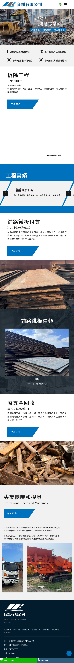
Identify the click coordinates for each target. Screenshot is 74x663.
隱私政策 (7, 632)
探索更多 (18, 513)
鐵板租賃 (25, 629)
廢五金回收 (36, 629)
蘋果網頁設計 (8, 622)
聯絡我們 (55, 629)
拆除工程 (16, 629)
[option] (37, 26)
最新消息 (46, 629)
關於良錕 (7, 629)
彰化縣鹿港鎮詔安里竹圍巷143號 (21, 641)
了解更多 (21, 104)
